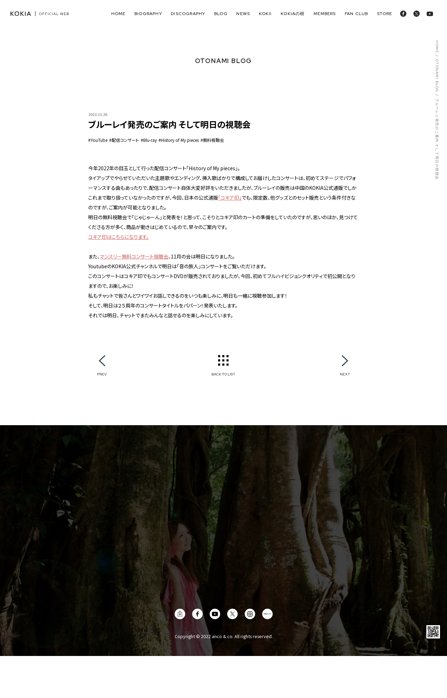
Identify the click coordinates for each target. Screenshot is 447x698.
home (118, 13)
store (384, 13)
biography (148, 13)
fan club (356, 13)
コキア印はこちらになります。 (118, 236)
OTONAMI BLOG (436, 75)
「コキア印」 (230, 197)
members (325, 13)
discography (188, 13)
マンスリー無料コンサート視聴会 (134, 256)
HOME (436, 46)
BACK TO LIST (223, 374)
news (243, 13)
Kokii (265, 13)
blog (221, 13)
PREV (102, 374)
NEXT (345, 374)
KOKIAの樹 (293, 13)
